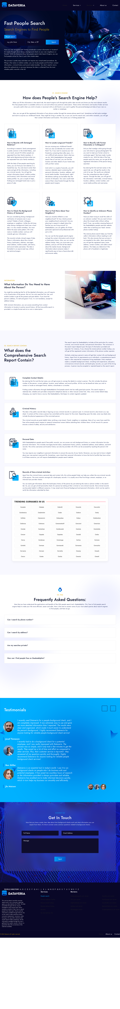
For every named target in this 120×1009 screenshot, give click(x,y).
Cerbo (97, 534)
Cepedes (60, 534)
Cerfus (78, 540)
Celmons (41, 523)
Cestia (60, 556)
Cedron (78, 512)
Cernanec (78, 545)
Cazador (23, 507)
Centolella (97, 529)
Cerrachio (97, 545)
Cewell (97, 556)
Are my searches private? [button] (17, 645)
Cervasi (41, 551)
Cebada (41, 507)
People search (10, 37)
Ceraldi (78, 534)
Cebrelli (60, 507)
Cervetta (60, 551)
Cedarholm (41, 512)
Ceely (97, 512)
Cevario (78, 556)
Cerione (97, 540)
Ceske (41, 556)
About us (103, 5)
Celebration (97, 518)
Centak (23, 529)
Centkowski (60, 529)
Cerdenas (41, 540)
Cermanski (60, 545)
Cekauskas (60, 518)
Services (76, 5)
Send (60, 859)
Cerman (41, 545)
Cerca (23, 540)
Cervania (23, 551)
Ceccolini (97, 507)
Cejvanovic (41, 518)
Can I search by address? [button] (17, 633)
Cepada (41, 534)
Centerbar (41, 529)
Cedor (60, 512)
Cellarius (23, 523)
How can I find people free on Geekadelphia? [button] (26, 658)
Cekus (78, 518)
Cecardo (78, 507)
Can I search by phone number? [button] (20, 620)
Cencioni (78, 523)
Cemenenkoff (60, 523)
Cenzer (23, 534)
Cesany (78, 551)
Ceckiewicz (23, 512)
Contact (115, 5)
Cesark (97, 551)
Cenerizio (97, 523)
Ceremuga (60, 540)
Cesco (23, 556)
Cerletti (23, 545)
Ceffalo (23, 518)
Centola (78, 529)
